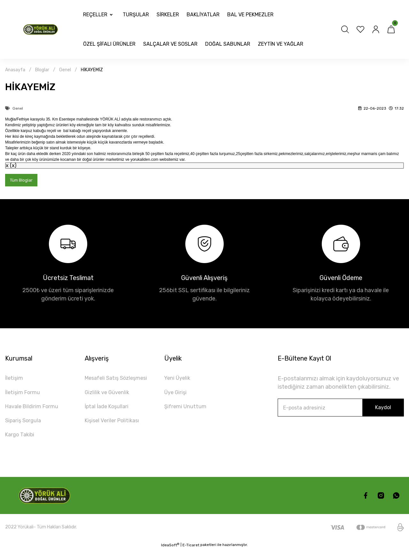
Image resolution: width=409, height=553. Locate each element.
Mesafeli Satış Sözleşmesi (119, 379)
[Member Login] (376, 29)
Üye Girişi (176, 393)
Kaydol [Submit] (383, 408)
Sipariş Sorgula (24, 423)
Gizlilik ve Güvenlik (108, 393)
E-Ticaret (190, 548)
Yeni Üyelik (178, 379)
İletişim (14, 379)
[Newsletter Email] (341, 408)
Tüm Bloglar (22, 180)
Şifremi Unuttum (186, 408)
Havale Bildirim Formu (34, 408)
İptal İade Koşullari (109, 408)
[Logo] (41, 29)
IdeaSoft (170, 548)
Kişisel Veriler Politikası (114, 423)
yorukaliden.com (144, 159)
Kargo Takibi (21, 437)
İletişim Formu (24, 393)
